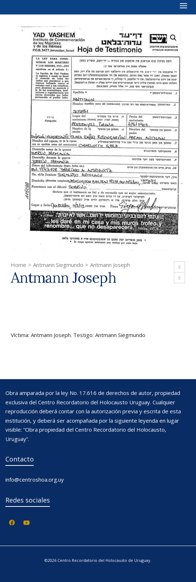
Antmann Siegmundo (58, 264)
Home (18, 264)
